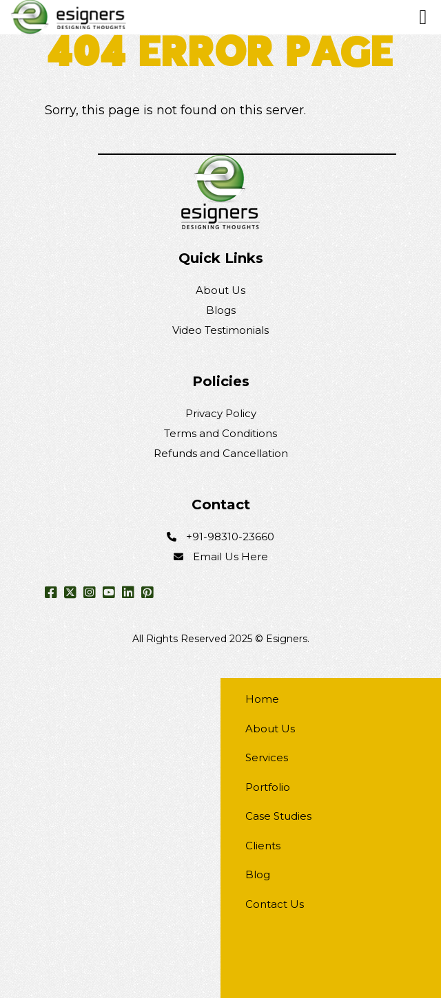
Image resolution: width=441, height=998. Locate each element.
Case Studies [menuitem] (278, 815)
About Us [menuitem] (270, 728)
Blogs (221, 310)
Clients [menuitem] (262, 845)
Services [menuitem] (266, 757)
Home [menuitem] (262, 698)
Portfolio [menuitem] (267, 787)
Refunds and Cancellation (221, 453)
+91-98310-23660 (230, 536)
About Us (220, 290)
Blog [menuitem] (257, 874)
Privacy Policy (220, 413)
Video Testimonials (220, 330)
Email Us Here (230, 556)
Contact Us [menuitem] (274, 904)
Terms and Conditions (220, 433)
